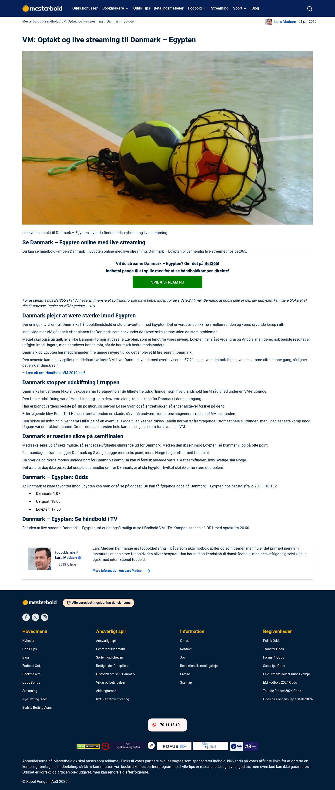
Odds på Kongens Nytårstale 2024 (288, 699)
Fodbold (195, 8)
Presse (185, 674)
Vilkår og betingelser (110, 682)
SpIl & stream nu (167, 282)
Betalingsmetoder (169, 8)
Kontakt (186, 649)
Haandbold (50, 21)
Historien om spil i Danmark (115, 674)
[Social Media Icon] (26, 617)
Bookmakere (113, 8)
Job (183, 657)
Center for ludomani (110, 649)
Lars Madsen (285, 22)
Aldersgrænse (106, 691)
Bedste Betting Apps (37, 707)
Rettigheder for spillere (112, 666)
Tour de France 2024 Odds (282, 691)
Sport (237, 8)
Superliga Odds (274, 666)
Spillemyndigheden (109, 657)
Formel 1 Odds (273, 657)
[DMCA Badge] (88, 746)
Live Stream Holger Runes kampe (287, 674)
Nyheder (28, 641)
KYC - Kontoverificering (112, 699)
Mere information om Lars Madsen (121, 571)
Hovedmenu (34, 631)
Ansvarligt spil (111, 631)
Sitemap (186, 682)
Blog (255, 8)
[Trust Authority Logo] (128, 746)
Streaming (219, 8)
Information (192, 631)
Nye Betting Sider (34, 699)
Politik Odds (271, 641)
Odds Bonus (31, 682)
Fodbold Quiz (31, 666)
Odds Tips (141, 8)
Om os (184, 641)
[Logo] (42, 603)
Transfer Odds (273, 649)
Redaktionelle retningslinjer (199, 666)
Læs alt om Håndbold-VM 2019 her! (55, 373)
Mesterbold (30, 21)
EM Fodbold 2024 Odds (280, 682)
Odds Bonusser (85, 8)
